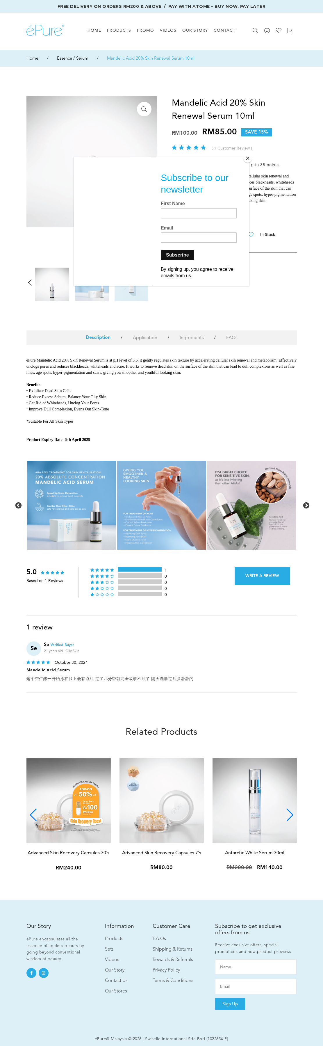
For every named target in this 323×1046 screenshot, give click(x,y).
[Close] (247, 158)
